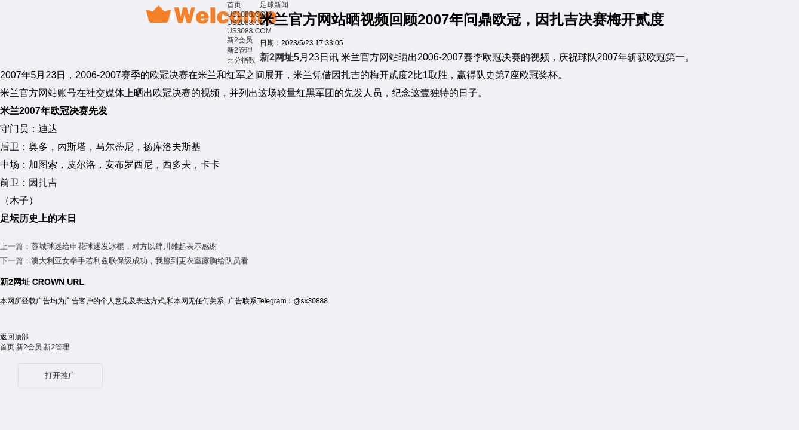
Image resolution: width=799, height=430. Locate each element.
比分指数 (241, 60)
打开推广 (60, 375)
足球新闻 (274, 5)
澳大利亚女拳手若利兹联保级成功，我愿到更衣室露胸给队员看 (139, 260)
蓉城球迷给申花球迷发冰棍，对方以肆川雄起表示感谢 (124, 246)
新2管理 (240, 50)
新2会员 (240, 40)
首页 (234, 5)
